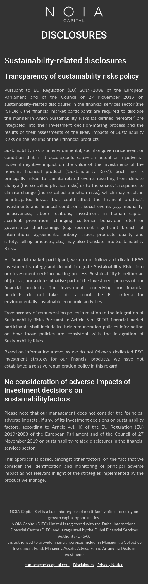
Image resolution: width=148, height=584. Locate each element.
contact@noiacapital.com (47, 564)
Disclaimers (83, 564)
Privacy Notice (110, 564)
